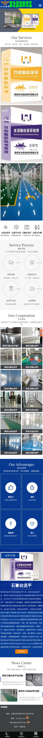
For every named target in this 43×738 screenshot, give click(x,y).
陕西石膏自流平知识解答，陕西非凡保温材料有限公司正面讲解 (13, 675)
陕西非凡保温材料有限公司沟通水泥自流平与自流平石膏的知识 (29, 691)
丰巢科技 (22, 727)
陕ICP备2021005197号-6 (19, 722)
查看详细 (21, 651)
